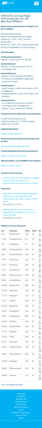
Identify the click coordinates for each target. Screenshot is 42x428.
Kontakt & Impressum (21, 412)
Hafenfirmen (21, 404)
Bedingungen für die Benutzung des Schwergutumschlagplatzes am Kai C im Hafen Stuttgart (19, 212)
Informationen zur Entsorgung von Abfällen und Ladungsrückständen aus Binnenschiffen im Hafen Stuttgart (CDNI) (21, 181)
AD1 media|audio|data (21, 425)
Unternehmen (21, 401)
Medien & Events (21, 407)
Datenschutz (21, 415)
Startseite (21, 393)
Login (21, 418)
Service (21, 409)
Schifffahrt (21, 396)
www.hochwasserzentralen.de (13, 156)
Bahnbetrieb (21, 399)
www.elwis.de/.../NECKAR (11, 134)
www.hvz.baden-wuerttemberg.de (15, 146)
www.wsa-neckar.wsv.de (11, 165)
